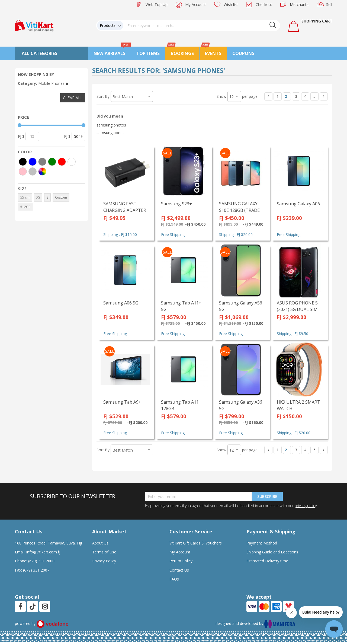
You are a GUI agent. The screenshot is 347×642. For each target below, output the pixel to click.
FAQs (174, 579)
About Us (100, 543)
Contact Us (179, 570)
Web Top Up (157, 4)
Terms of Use (104, 552)
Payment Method (261, 543)
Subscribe (267, 496)
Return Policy (180, 560)
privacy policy (305, 505)
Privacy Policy (104, 560)
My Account (195, 4)
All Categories (39, 53)
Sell (329, 4)
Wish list (231, 4)
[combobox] (201, 25)
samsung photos (111, 125)
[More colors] (42, 171)
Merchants (299, 4)
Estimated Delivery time (267, 560)
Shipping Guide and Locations (272, 552)
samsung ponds (110, 132)
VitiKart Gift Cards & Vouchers (195, 543)
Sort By (103, 96)
